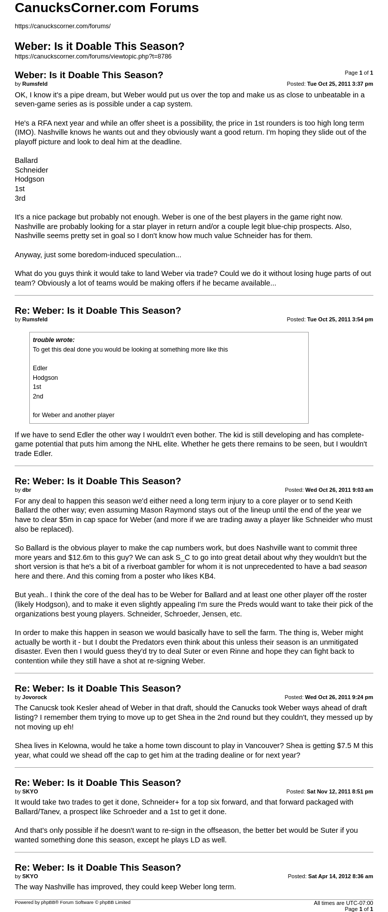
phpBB (48, 902)
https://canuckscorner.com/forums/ (63, 26)
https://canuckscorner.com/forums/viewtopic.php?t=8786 (93, 56)
